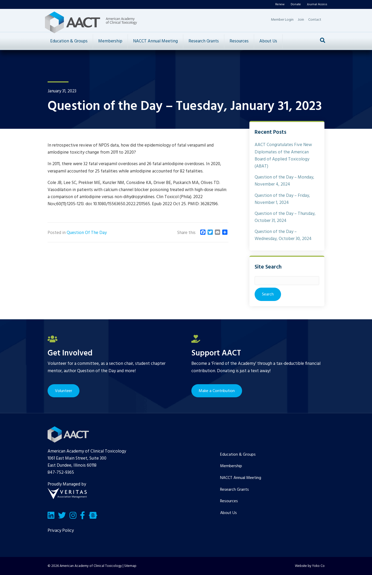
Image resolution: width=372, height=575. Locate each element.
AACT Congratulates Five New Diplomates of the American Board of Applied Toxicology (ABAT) (283, 155)
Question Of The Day (87, 232)
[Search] (322, 40)
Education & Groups (69, 41)
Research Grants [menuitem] (234, 489)
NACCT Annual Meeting (155, 41)
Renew (280, 4)
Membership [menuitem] (231, 466)
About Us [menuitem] (228, 513)
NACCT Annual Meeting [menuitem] (240, 477)
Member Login (282, 20)
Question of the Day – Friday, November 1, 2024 (282, 199)
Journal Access (317, 4)
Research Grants (203, 41)
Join (301, 20)
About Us (268, 41)
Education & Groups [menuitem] (238, 454)
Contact (314, 20)
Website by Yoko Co (310, 566)
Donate (296, 4)
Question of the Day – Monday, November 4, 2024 (284, 181)
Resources (239, 41)
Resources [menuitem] (229, 501)
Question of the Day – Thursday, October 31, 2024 (285, 217)
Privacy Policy (61, 530)
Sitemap (130, 566)
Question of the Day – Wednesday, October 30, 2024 (283, 235)
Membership (110, 41)
